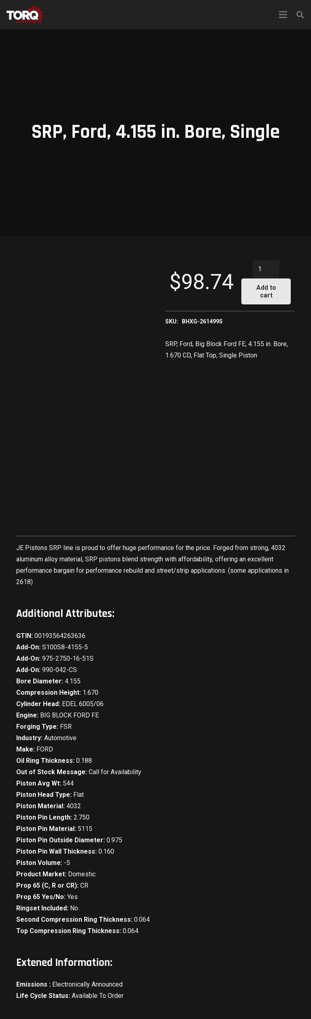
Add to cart (266, 291)
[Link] (24, 14)
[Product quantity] (266, 269)
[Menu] (283, 14)
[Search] (300, 15)
